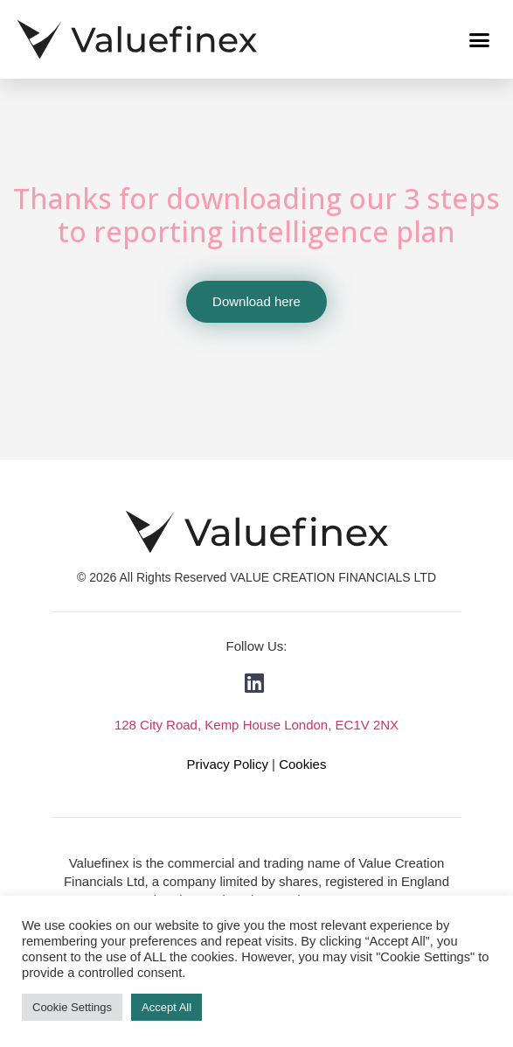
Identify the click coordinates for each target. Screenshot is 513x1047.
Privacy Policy (227, 764)
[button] (479, 39)
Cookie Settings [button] (72, 1007)
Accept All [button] (166, 1007)
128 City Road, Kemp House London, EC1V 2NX (256, 724)
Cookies (302, 764)
